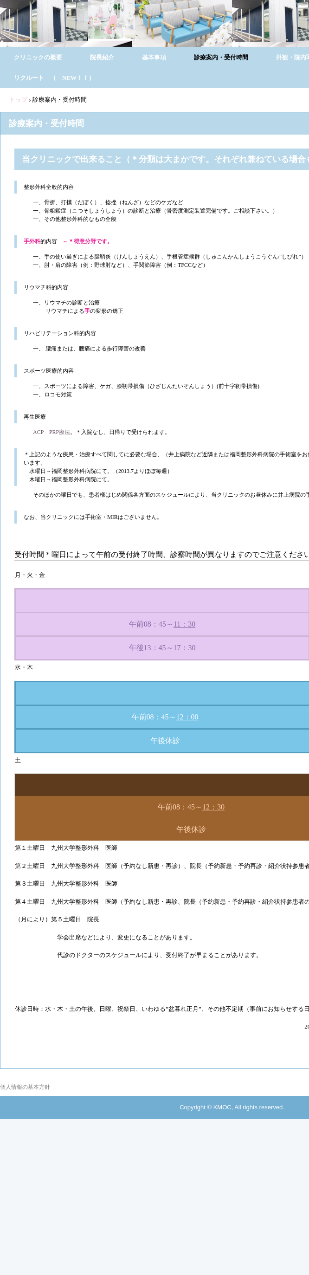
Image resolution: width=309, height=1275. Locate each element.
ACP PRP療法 (51, 432)
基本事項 (154, 57)
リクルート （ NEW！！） (54, 77)
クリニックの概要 (38, 57)
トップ (18, 99)
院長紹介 (102, 57)
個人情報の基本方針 (25, 1087)
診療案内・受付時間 (221, 57)
